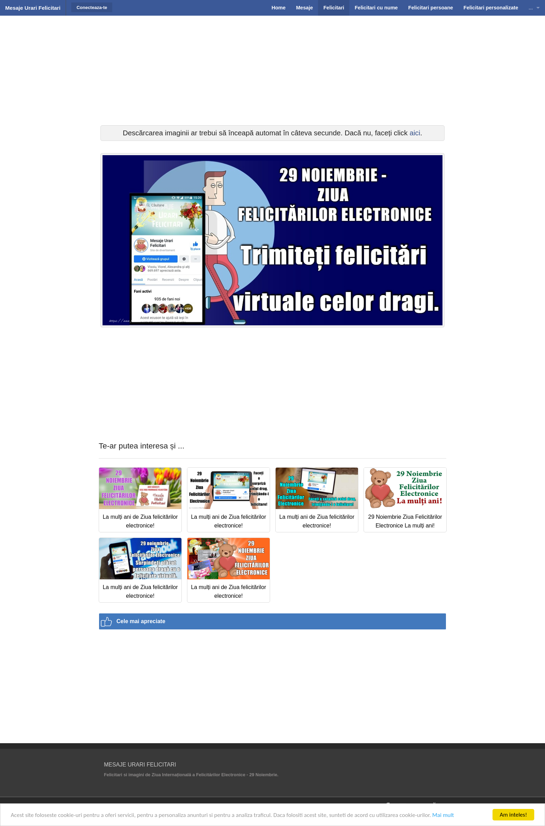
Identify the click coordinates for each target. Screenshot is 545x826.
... (531, 7)
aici (414, 133)
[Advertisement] (272, 69)
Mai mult (443, 815)
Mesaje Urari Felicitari (32, 8)
